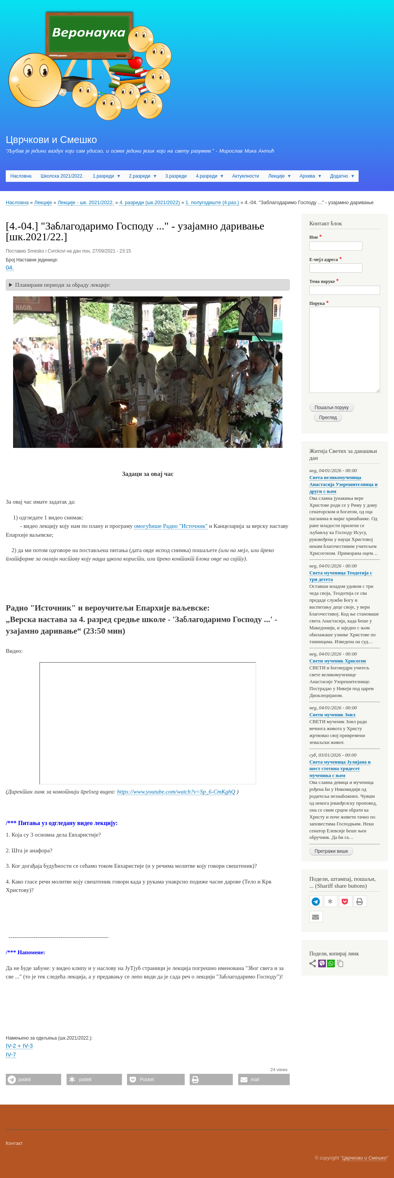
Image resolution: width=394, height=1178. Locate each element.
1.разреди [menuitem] (104, 177)
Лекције (43, 202)
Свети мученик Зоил (332, 714)
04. (10, 267)
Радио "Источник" (185, 526)
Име (313, 237)
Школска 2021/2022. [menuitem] (62, 176)
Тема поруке (322, 281)
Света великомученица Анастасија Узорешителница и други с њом (343, 484)
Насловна (17, 202)
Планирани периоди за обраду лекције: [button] (62, 285)
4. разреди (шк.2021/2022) (149, 202)
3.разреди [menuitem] (176, 176)
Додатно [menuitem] (340, 177)
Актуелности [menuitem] (245, 176)
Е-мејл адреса (323, 259)
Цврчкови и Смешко (51, 139)
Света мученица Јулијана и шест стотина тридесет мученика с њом (340, 769)
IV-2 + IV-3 (19, 1045)
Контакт (14, 1143)
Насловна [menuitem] (21, 176)
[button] (148, 372)
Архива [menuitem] (308, 177)
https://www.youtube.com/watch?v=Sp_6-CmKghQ (176, 792)
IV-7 (11, 1054)
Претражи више (331, 851)
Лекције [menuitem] (278, 177)
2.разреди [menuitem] (140, 177)
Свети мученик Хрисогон (337, 661)
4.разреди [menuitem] (207, 177)
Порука (317, 303)
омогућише (148, 526)
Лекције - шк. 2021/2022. (86, 202)
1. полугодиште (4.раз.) (212, 202)
